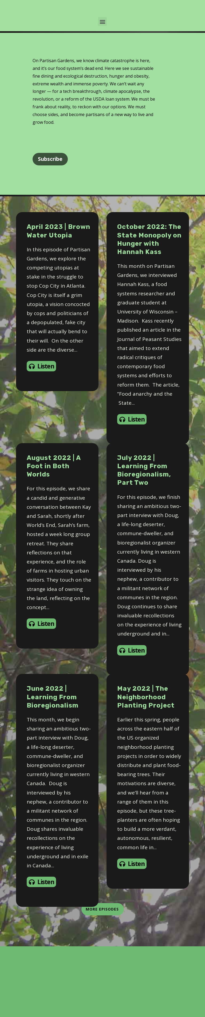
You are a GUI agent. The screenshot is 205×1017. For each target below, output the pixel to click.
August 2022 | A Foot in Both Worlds (54, 537)
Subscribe (50, 230)
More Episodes (103, 979)
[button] (102, 92)
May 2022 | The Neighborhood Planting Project (146, 768)
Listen (41, 437)
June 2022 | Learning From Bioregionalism (52, 768)
